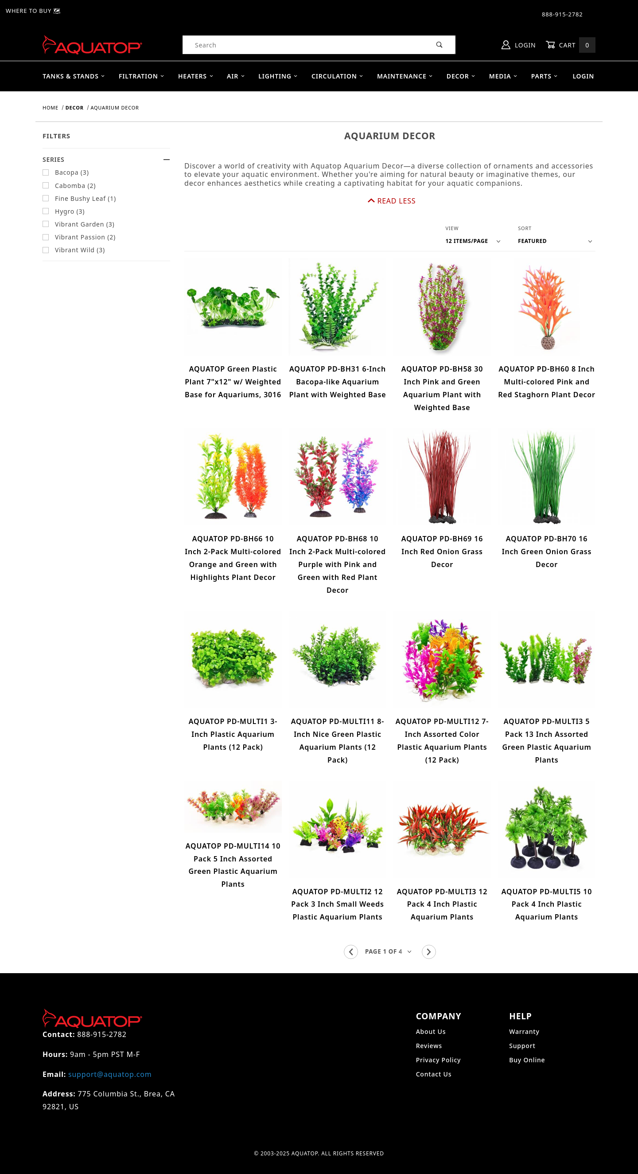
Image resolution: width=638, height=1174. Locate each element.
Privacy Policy (438, 1033)
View (452, 201)
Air (236, 76)
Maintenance (405, 76)
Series (106, 159)
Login (519, 44)
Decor (461, 76)
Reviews (429, 1018)
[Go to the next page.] (429, 925)
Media (503, 76)
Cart (570, 45)
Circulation (337, 76)
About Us (431, 1004)
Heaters (196, 76)
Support (522, 1018)
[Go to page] (390, 925)
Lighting (278, 76)
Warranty (524, 1004)
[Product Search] (303, 45)
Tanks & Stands (74, 76)
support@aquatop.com (110, 1047)
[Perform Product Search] (439, 45)
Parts (544, 76)
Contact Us (434, 1047)
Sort (525, 201)
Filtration (142, 76)
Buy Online (527, 1033)
